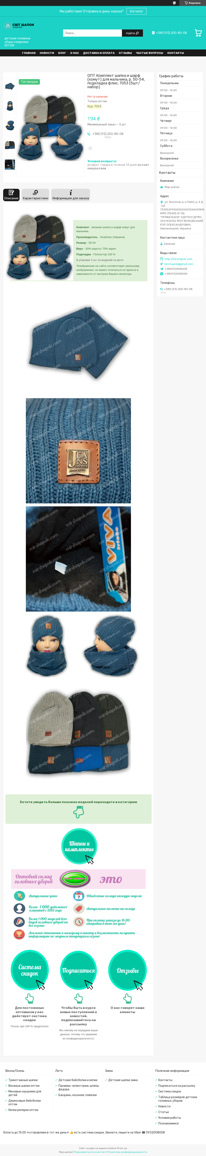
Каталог (136, 11)
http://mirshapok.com (178, 259)
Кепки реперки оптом (23, 1110)
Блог (62, 53)
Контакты (175, 53)
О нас (74, 53)
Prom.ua (122, 1148)
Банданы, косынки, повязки (77, 1095)
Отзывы (125, 53)
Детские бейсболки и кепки (77, 1080)
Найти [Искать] (131, 33)
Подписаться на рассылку (176, 1086)
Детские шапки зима (123, 1080)
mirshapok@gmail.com (178, 264)
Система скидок (169, 1091)
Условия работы (169, 1118)
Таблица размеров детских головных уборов (177, 1099)
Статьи (163, 1112)
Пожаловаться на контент (90, 1152)
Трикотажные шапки (23, 1080)
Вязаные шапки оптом (24, 1086)
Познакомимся (168, 1123)
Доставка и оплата (99, 53)
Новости (47, 53)
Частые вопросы (149, 53)
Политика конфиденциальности (127, 1152)
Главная (29, 53)
